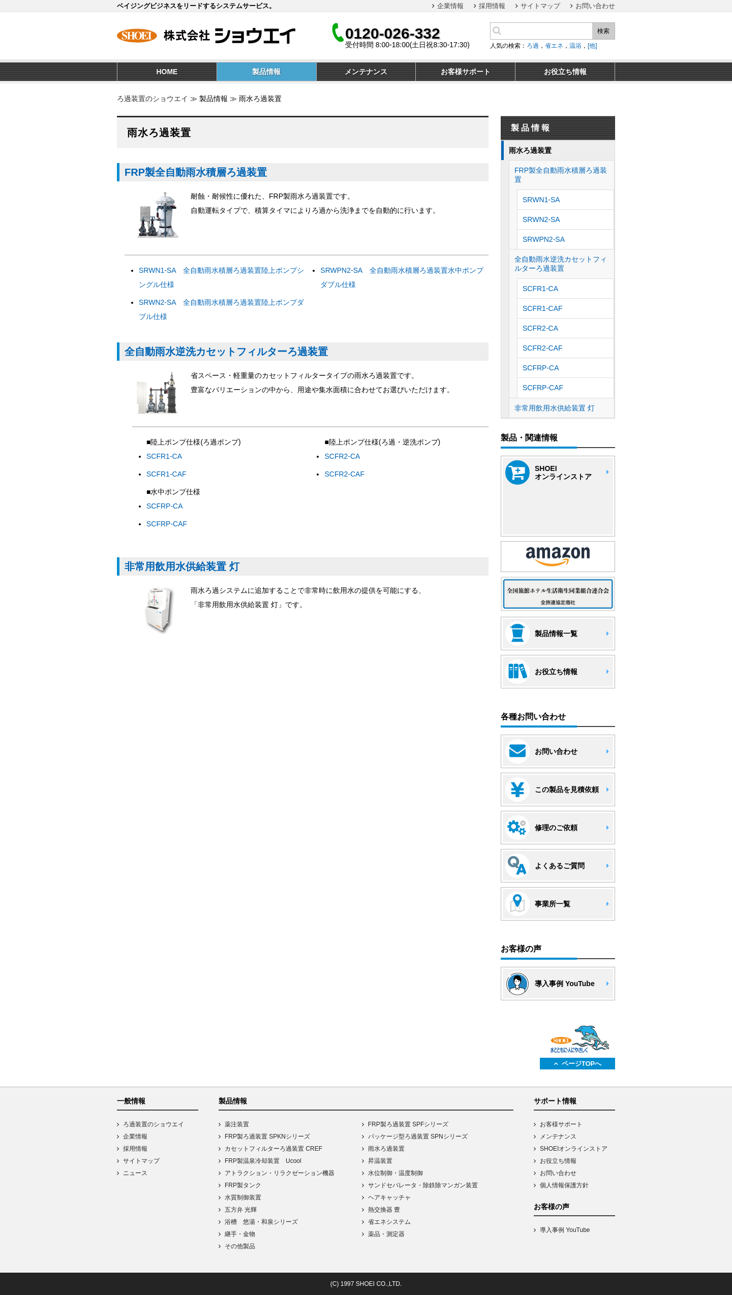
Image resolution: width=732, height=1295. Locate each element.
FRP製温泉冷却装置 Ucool (263, 1160)
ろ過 (533, 45)
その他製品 (240, 1246)
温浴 (575, 45)
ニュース (135, 1173)
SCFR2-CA (342, 456)
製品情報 (233, 1101)
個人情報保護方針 (564, 1185)
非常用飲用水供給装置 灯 (182, 566)
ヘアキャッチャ (389, 1197)
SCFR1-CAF (166, 474)
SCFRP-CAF (166, 524)
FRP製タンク (243, 1185)
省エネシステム (389, 1221)
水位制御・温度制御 (395, 1173)
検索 (603, 31)
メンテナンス (558, 1136)
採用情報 (492, 6)
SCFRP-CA (164, 506)
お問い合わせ (595, 6)
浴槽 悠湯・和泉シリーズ (261, 1221)
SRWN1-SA (541, 200)
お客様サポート (561, 1124)
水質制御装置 (243, 1197)
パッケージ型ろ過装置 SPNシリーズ (418, 1136)
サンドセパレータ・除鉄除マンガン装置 (423, 1185)
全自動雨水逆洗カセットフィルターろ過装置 (226, 351)
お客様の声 (551, 1207)
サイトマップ (540, 6)
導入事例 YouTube (565, 1230)
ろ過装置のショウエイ (152, 98)
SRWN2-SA (541, 219)
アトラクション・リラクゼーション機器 (279, 1173)
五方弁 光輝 (241, 1209)
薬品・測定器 (386, 1234)
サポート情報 (555, 1101)
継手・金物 (240, 1234)
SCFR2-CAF (344, 474)
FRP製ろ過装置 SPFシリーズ (408, 1124)
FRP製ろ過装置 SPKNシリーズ (267, 1136)
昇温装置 (380, 1160)
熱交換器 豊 (384, 1209)
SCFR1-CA (164, 456)
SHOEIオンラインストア (573, 1148)
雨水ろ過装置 (530, 150)
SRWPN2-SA (544, 239)
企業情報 (450, 6)
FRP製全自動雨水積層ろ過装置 (196, 172)
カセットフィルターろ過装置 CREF (273, 1148)
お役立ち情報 (558, 1160)
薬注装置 (237, 1124)
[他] (592, 45)
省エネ (554, 45)
